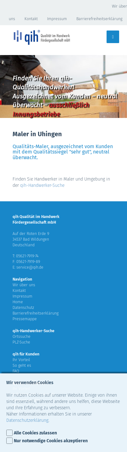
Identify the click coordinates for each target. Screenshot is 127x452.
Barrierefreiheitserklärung (99, 18)
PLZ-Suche (21, 342)
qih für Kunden (26, 354)
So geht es (22, 365)
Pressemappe (25, 318)
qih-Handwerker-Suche (42, 185)
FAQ (16, 371)
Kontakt (31, 18)
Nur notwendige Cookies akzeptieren (51, 441)
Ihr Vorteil (21, 359)
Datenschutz (23, 307)
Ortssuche (21, 336)
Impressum (57, 18)
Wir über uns (24, 284)
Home (18, 301)
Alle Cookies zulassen (35, 433)
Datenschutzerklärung (27, 420)
